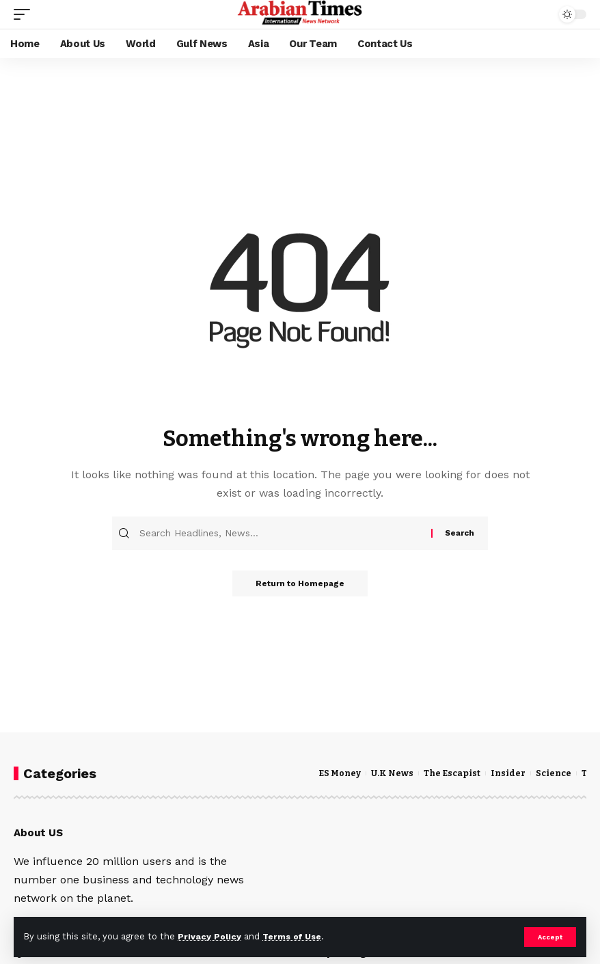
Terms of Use (294, 936)
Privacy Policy (210, 936)
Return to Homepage (300, 584)
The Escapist (453, 772)
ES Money (340, 772)
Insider (511, 772)
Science (557, 772)
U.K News (393, 772)
